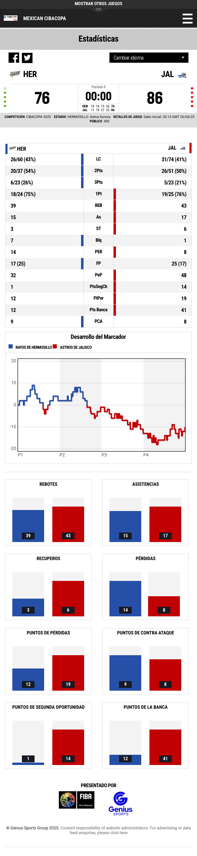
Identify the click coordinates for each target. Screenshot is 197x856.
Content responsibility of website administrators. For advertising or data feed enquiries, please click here (126, 830)
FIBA (76, 803)
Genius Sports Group (120, 803)
